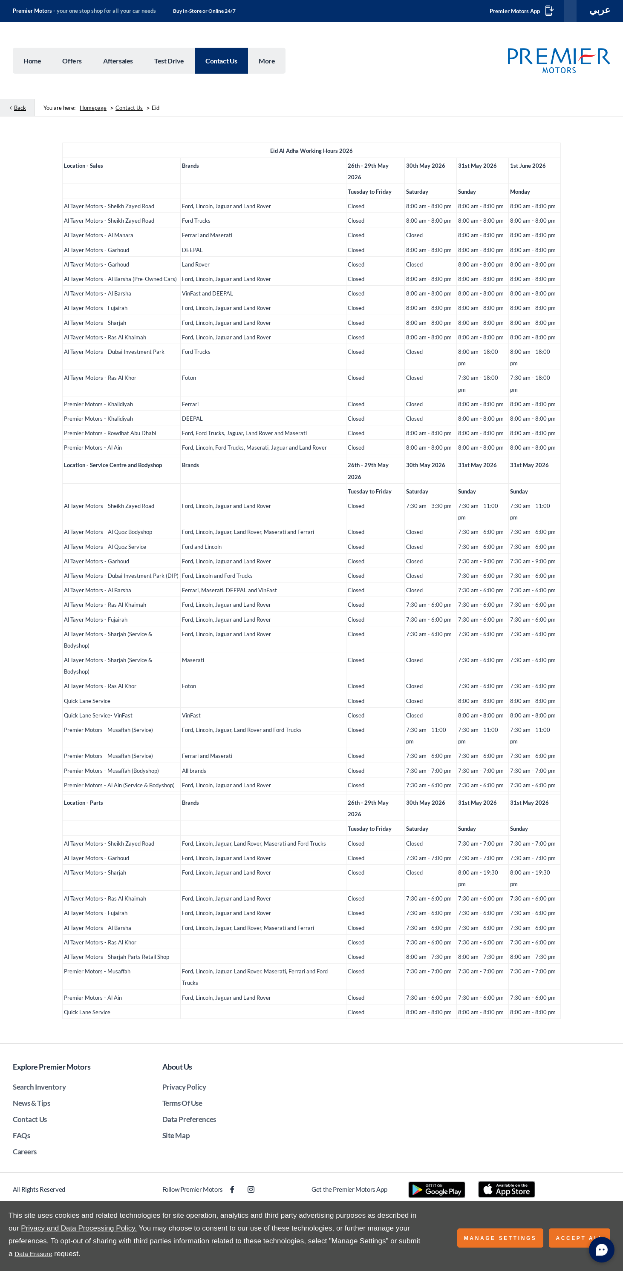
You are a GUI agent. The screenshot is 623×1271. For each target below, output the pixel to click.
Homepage (93, 110)
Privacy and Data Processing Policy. (79, 1228)
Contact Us (129, 110)
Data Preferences (189, 1122)
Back (20, 110)
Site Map (176, 1138)
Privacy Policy (184, 1089)
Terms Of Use (182, 1106)
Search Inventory (39, 1089)
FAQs (21, 1138)
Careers (25, 1154)
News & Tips (31, 1106)
